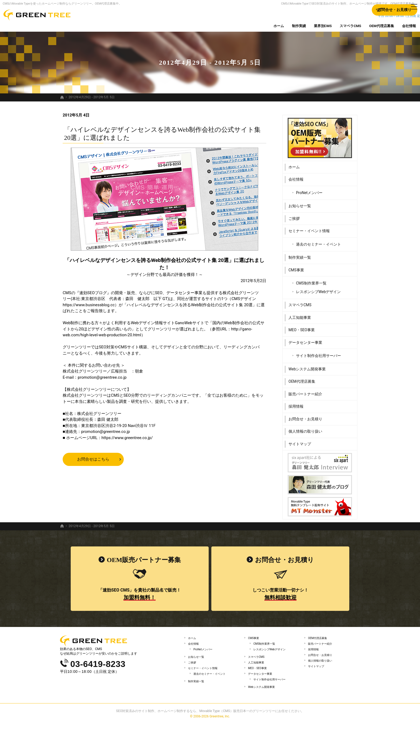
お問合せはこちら (93, 459)
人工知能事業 (299, 315)
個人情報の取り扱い (305, 429)
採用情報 (295, 404)
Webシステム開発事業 (307, 366)
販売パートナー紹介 (305, 391)
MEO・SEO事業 (301, 327)
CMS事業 (296, 267)
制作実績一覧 (299, 255)
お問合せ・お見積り (305, 416)
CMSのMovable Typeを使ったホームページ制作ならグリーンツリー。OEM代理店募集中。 (62, 3)
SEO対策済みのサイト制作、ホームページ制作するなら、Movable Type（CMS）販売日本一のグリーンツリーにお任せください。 (210, 725)
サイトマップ (299, 441)
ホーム (294, 164)
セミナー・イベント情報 (309, 228)
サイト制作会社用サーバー (318, 353)
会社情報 (295, 177)
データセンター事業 (305, 340)
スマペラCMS (300, 302)
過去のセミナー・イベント (318, 241)
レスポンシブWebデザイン (318, 289)
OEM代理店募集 (301, 379)
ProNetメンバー (309, 190)
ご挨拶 (294, 216)
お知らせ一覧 (299, 203)
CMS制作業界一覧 (311, 281)
